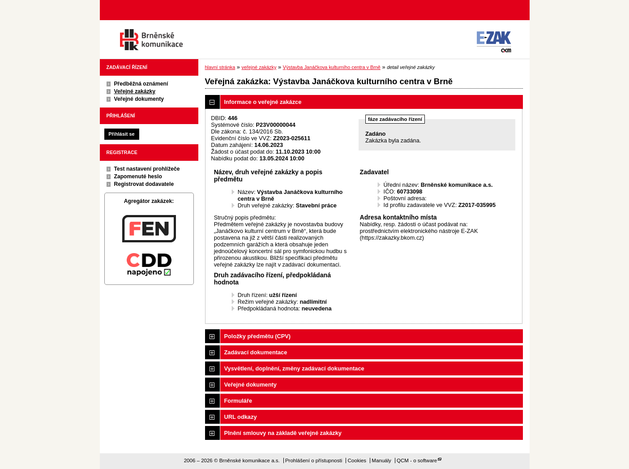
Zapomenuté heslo (138, 176)
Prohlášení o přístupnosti (313, 460)
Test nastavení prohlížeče (147, 169)
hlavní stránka (220, 67)
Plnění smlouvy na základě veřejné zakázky (283, 433)
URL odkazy (240, 416)
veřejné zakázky (258, 67)
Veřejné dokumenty (139, 99)
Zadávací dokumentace (255, 352)
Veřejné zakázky (135, 91)
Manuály (381, 460)
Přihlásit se (121, 134)
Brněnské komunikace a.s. (151, 39)
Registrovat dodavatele (144, 184)
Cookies (357, 460)
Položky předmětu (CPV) (257, 336)
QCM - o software (417, 460)
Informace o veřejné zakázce (263, 102)
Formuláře (238, 400)
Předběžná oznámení (141, 84)
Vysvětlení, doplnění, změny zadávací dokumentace (294, 368)
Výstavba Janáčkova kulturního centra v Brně (332, 67)
